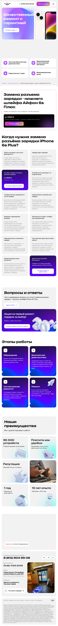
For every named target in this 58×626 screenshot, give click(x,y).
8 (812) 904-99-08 (17, 558)
